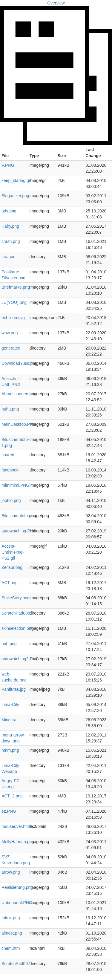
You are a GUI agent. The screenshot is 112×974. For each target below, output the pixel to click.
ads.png (8, 211)
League (8, 256)
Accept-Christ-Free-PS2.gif (12, 552)
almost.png (11, 933)
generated (10, 348)
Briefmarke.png (15, 287)
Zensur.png (11, 567)
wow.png (9, 332)
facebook (10, 470)
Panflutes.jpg (13, 689)
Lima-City (10, 704)
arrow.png (10, 872)
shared (7, 454)
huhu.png (10, 409)
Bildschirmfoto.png (18, 515)
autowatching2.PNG (20, 658)
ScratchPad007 (15, 963)
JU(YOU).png (14, 302)
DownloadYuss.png (19, 363)
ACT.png (9, 582)
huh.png (9, 643)
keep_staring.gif (16, 180)
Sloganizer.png (15, 195)
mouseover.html (16, 826)
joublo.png (11, 500)
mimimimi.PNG (15, 485)
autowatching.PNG (18, 531)
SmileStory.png (15, 597)
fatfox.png (10, 917)
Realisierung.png (17, 887)
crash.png (10, 241)
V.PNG (7, 165)
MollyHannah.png (17, 841)
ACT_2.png (12, 796)
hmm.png (10, 750)
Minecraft (10, 719)
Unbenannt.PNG (16, 902)
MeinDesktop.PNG (18, 424)
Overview (56, 3)
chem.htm (10, 948)
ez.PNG (8, 811)
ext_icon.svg (13, 317)
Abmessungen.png (18, 393)
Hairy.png (10, 226)
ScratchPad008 (15, 613)
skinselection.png (17, 628)
